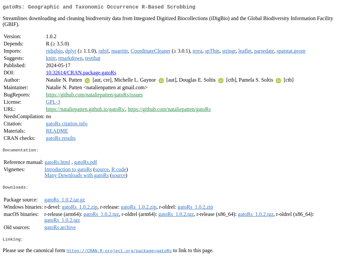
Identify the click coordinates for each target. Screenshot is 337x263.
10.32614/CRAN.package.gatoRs (81, 74)
